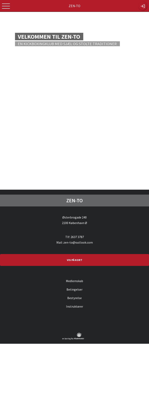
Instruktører (74, 306)
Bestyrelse (74, 298)
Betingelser (74, 289)
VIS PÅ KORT (74, 260)
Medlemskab (74, 281)
